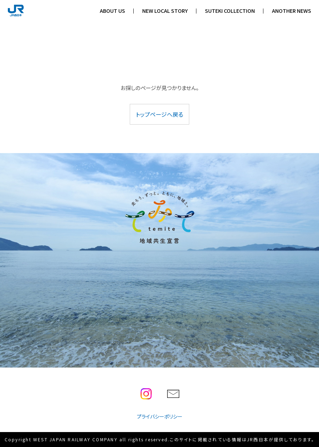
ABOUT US (112, 10)
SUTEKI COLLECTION (230, 10)
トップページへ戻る (159, 114)
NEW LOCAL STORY (165, 10)
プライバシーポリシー (159, 416)
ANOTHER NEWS (291, 10)
